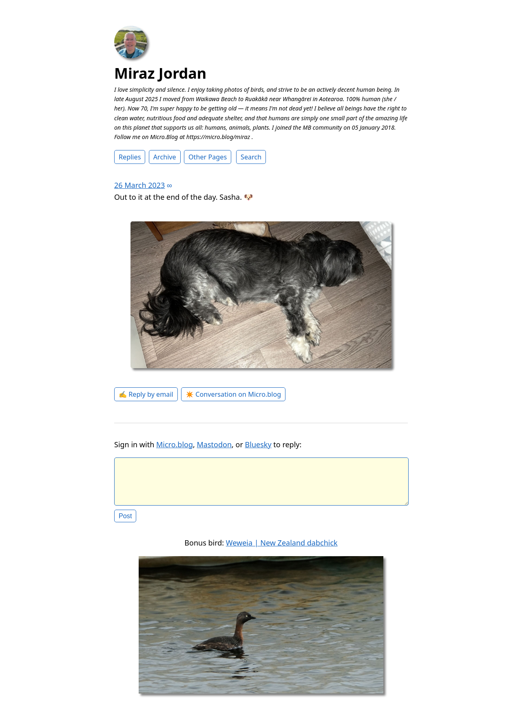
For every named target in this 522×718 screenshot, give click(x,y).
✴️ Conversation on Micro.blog (233, 394)
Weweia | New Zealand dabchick (282, 549)
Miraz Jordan (160, 73)
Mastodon (214, 444)
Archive (164, 156)
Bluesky (258, 444)
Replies (130, 156)
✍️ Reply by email (146, 394)
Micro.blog (174, 444)
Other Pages (207, 156)
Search (251, 156)
